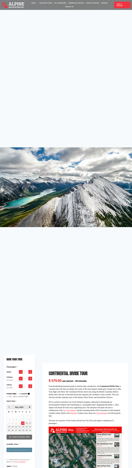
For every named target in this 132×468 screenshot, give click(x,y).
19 (12, 427)
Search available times (19, 437)
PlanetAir (73, 413)
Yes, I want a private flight (17, 396)
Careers (104, 3)
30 (27, 430)
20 (16, 427)
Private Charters (92, 3)
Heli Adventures (60, 3)
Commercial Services (76, 3)
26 (12, 430)
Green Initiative (102, 413)
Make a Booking (120, 5)
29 (23, 430)
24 (30, 427)
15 (23, 423)
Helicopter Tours (45, 3)
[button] (2, 187)
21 (19, 427)
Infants (9, 386)
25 (9, 430)
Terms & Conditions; (20, 462)
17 (30, 423)
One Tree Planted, (69, 410)
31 (30, 430)
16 (27, 423)
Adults (8, 372)
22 (23, 427)
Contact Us (69, 7)
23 (27, 427)
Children (9, 378)
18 (9, 427)
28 (19, 430)
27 (16, 430)
